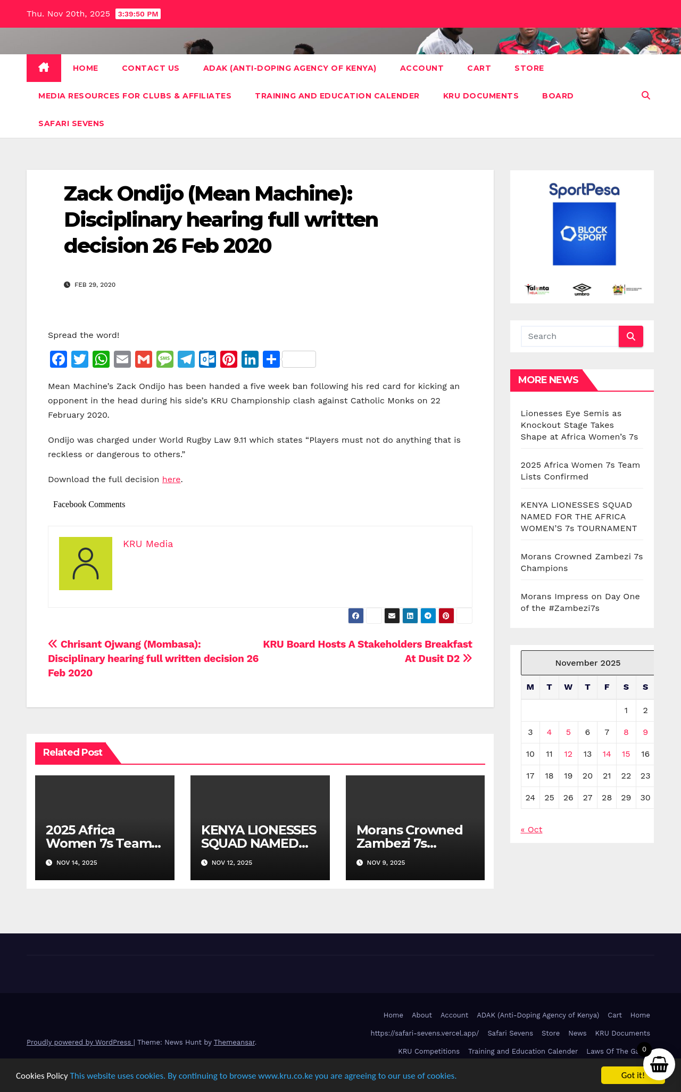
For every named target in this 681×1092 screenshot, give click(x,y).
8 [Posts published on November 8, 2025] (626, 732)
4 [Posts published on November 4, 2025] (549, 732)
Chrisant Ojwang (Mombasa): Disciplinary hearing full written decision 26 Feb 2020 (153, 658)
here (171, 479)
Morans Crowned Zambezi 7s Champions (409, 843)
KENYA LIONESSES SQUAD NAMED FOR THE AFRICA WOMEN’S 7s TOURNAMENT (579, 516)
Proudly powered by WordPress (80, 1042)
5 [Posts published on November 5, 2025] (568, 732)
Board (558, 96)
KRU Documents (481, 96)
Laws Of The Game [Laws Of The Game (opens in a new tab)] (618, 1051)
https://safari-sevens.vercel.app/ (425, 1033)
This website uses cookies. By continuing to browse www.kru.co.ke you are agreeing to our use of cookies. (263, 1075)
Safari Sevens (71, 123)
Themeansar (234, 1042)
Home (85, 68)
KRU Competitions (429, 1051)
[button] (646, 95)
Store (529, 68)
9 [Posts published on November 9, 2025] (645, 732)
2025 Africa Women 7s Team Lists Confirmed (98, 843)
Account (422, 68)
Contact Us (151, 68)
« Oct (532, 829)
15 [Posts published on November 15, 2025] (626, 754)
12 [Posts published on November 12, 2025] (568, 754)
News (577, 1033)
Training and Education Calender (337, 96)
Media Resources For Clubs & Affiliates (134, 96)
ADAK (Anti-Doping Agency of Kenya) (290, 68)
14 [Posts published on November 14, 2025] (607, 754)
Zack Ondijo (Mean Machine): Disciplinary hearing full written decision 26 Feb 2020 (221, 220)
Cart (479, 68)
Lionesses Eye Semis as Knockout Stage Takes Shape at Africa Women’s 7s (579, 425)
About (422, 1015)
